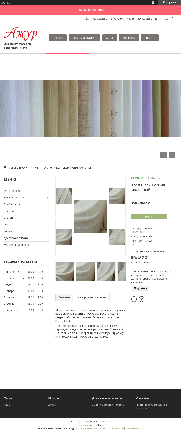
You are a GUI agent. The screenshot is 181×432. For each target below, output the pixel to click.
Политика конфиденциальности (126, 428)
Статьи (8, 217)
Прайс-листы (12, 204)
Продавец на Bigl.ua (90, 425)
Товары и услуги (83, 37)
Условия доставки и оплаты (108, 404)
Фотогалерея (12, 190)
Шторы (52, 404)
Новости (9, 211)
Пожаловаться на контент (92, 428)
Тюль (35, 167)
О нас (109, 37)
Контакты (129, 37)
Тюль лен (47, 167)
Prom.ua (107, 421)
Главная (57, 37)
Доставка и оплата (16, 238)
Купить (149, 216)
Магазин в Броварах (16, 245)
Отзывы (9, 231)
